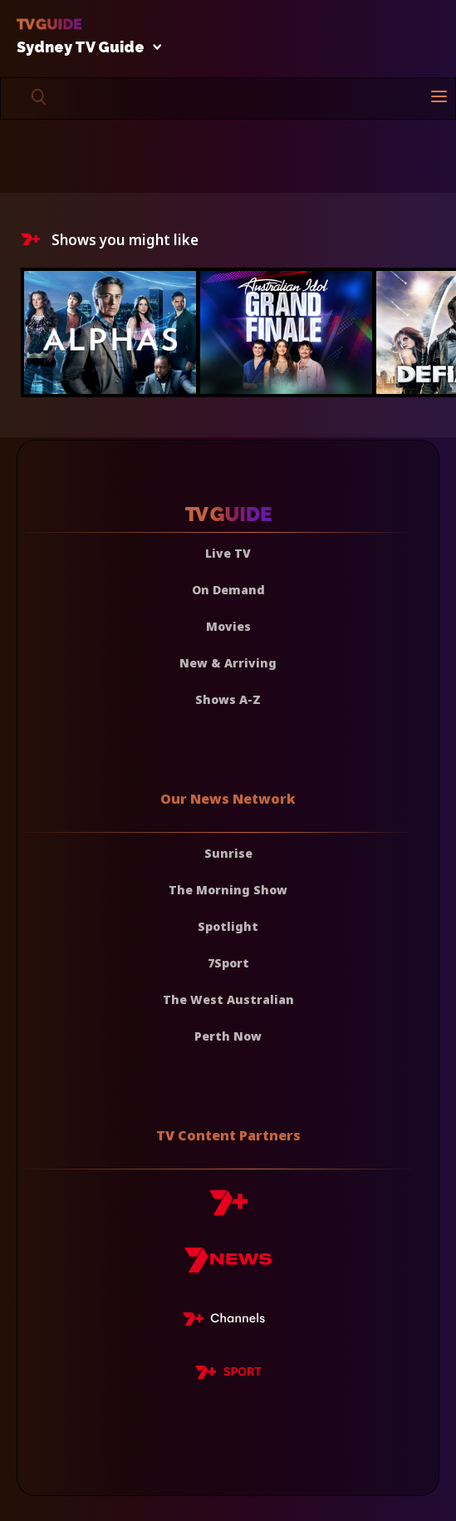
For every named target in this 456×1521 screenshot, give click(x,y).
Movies (228, 626)
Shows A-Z (228, 699)
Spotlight (228, 926)
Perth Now (228, 1036)
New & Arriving (228, 663)
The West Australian (228, 999)
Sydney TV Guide (85, 48)
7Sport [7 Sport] (228, 963)
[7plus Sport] (228, 1374)
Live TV (228, 553)
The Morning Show (228, 890)
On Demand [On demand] (228, 590)
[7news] (228, 1266)
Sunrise (228, 853)
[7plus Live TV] (228, 1321)
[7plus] (228, 1209)
